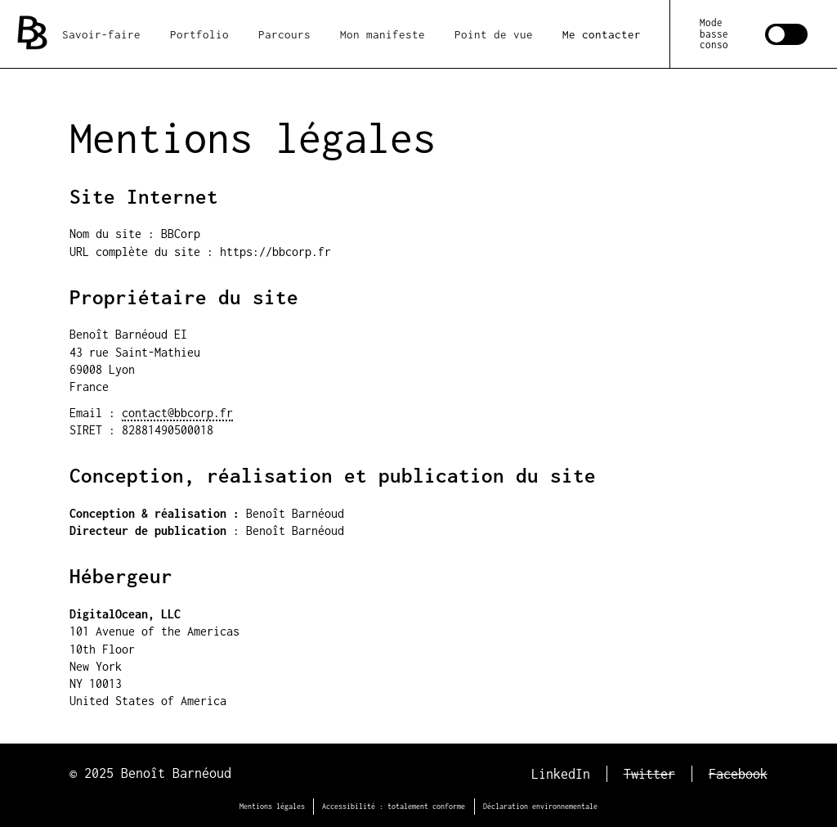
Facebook (738, 774)
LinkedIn (560, 774)
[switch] (754, 33)
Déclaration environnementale (540, 806)
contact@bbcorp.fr (177, 413)
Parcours (284, 34)
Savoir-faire (101, 34)
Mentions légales (272, 806)
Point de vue (493, 34)
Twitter (649, 774)
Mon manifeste (382, 34)
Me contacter (601, 34)
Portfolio (199, 34)
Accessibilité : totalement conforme (393, 806)
